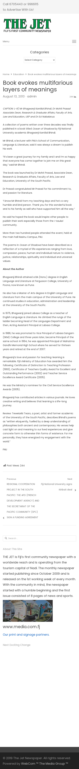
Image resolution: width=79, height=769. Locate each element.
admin (32, 96)
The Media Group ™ (53, 763)
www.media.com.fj (21, 626)
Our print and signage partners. (26, 634)
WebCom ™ (29, 763)
